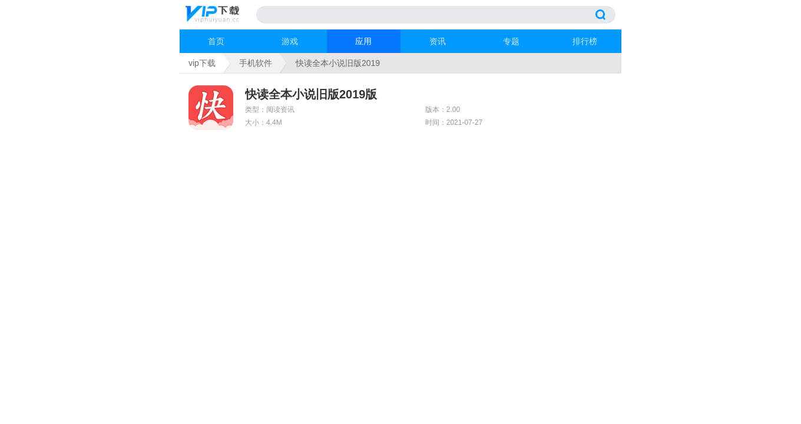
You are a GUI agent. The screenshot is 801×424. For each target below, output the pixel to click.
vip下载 (202, 63)
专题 (511, 41)
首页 (216, 41)
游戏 (290, 41)
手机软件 (255, 63)
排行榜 (584, 41)
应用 (363, 41)
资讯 (437, 41)
